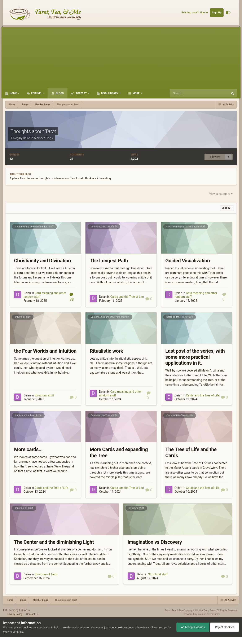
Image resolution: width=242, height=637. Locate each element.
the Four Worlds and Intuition (45, 351)
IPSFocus (24, 610)
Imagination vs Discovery (155, 542)
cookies (27, 627)
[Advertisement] (121, 56)
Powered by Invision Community (202, 614)
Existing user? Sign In (194, 12)
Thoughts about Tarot (33, 131)
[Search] (190, 93)
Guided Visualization (187, 261)
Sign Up (216, 12)
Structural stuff (22, 317)
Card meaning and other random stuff (34, 226)
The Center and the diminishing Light (54, 542)
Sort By (227, 208)
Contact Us (32, 614)
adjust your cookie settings (117, 627)
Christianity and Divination (42, 261)
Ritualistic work (106, 351)
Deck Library (110, 93)
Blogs (59, 93)
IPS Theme (9, 610)
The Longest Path (109, 261)
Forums (36, 93)
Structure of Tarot (24, 508)
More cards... (28, 449)
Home (13, 93)
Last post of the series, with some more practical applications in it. (195, 357)
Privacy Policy (14, 614)
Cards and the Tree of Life (104, 226)
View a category (220, 194)
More (136, 93)
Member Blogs (43, 138)
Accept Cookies (193, 627)
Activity (81, 93)
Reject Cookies (224, 627)
